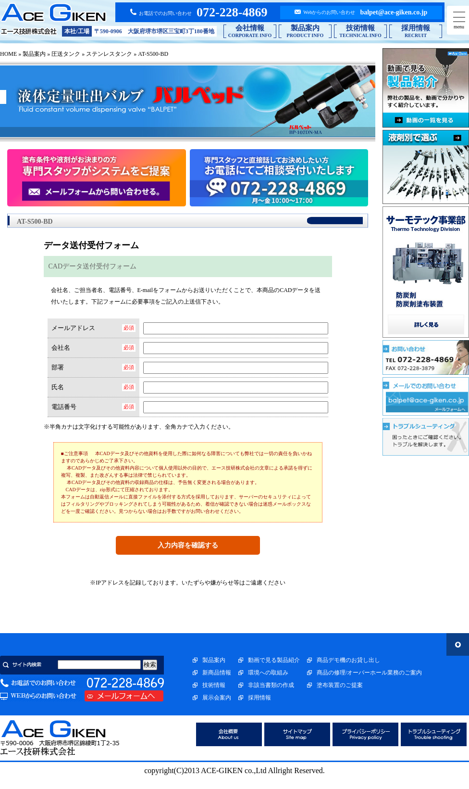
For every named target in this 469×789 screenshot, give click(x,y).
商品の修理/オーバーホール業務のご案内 (369, 672)
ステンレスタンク (109, 54)
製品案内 (34, 54)
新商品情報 (216, 672)
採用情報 (259, 697)
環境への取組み (268, 672)
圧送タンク (65, 54)
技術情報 (213, 685)
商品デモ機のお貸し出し (348, 660)
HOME (8, 54)
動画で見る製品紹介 (274, 660)
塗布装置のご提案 (340, 685)
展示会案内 (216, 697)
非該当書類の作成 (271, 685)
